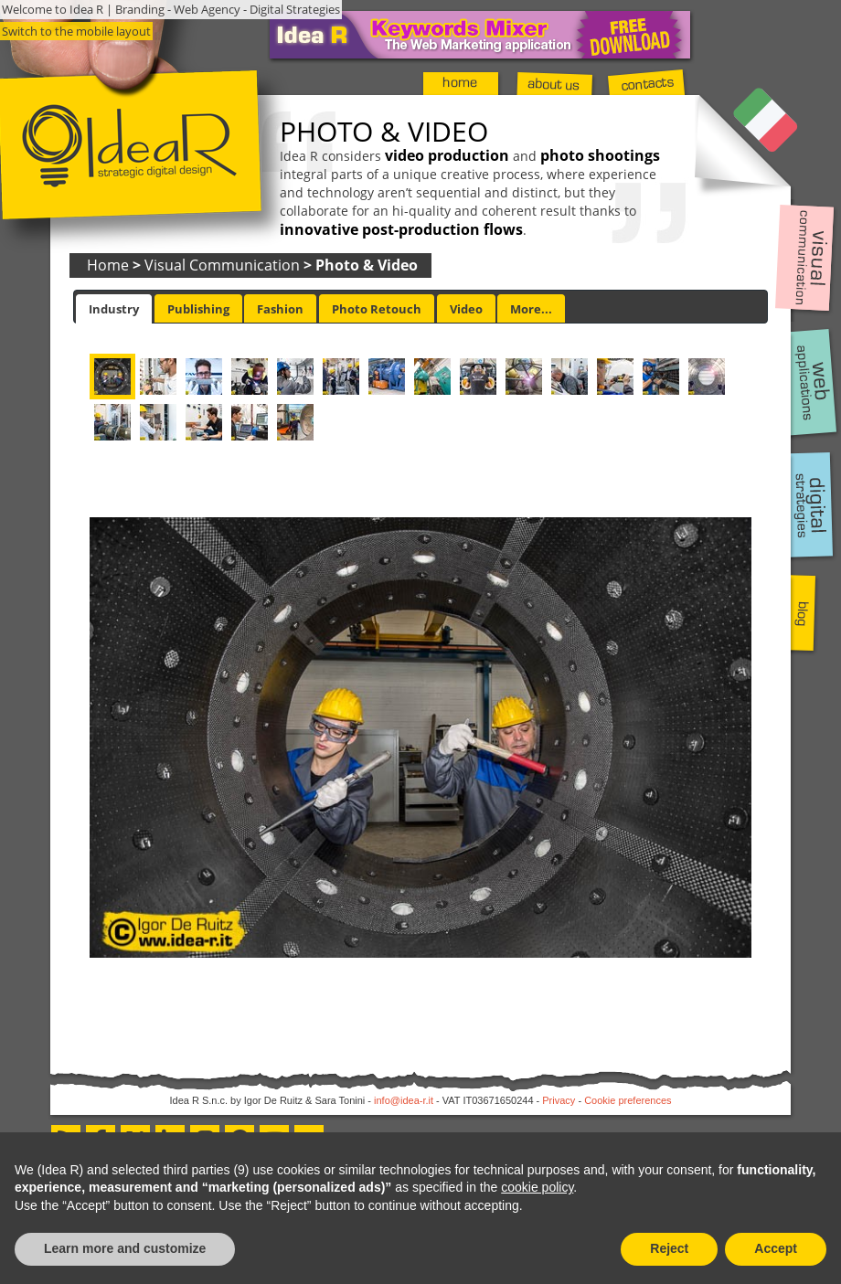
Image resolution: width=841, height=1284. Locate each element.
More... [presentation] (531, 309)
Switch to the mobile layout (76, 31)
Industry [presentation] (114, 309)
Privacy (558, 1100)
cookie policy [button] (537, 1187)
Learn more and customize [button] (125, 1248)
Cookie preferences (627, 1100)
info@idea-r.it (403, 1100)
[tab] (114, 309)
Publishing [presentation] (198, 309)
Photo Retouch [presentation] (376, 309)
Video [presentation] (466, 309)
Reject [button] (669, 1248)
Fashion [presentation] (280, 309)
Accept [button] (775, 1248)
